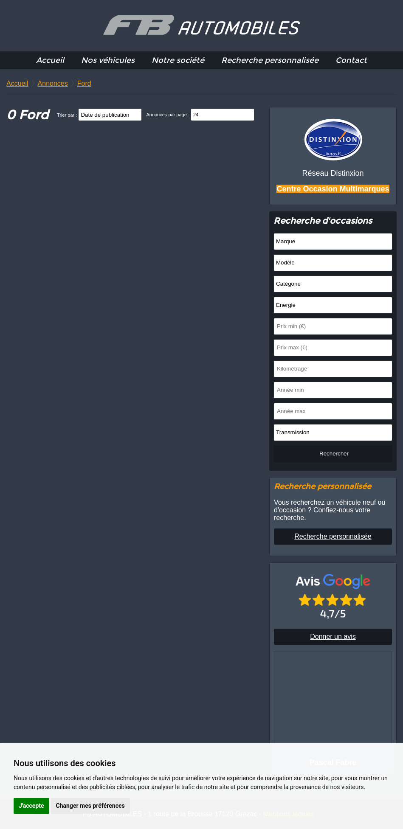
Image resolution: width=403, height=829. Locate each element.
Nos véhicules (108, 60)
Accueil (50, 60)
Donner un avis (333, 636)
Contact (351, 60)
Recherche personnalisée (269, 60)
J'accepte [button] (31, 805)
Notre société (178, 60)
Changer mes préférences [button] (90, 805)
